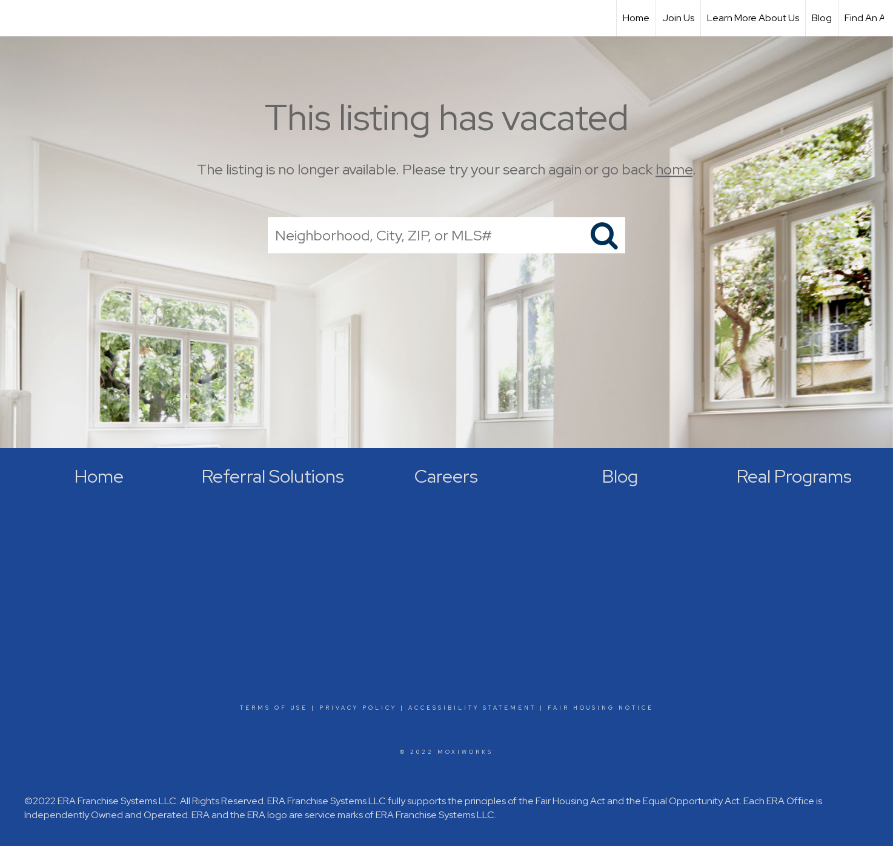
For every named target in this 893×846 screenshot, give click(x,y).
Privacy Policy (358, 708)
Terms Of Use (274, 708)
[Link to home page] (15, 18)
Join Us (678, 18)
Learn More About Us (753, 18)
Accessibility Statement (472, 708)
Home (636, 18)
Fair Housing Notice (601, 708)
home (674, 169)
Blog (822, 18)
